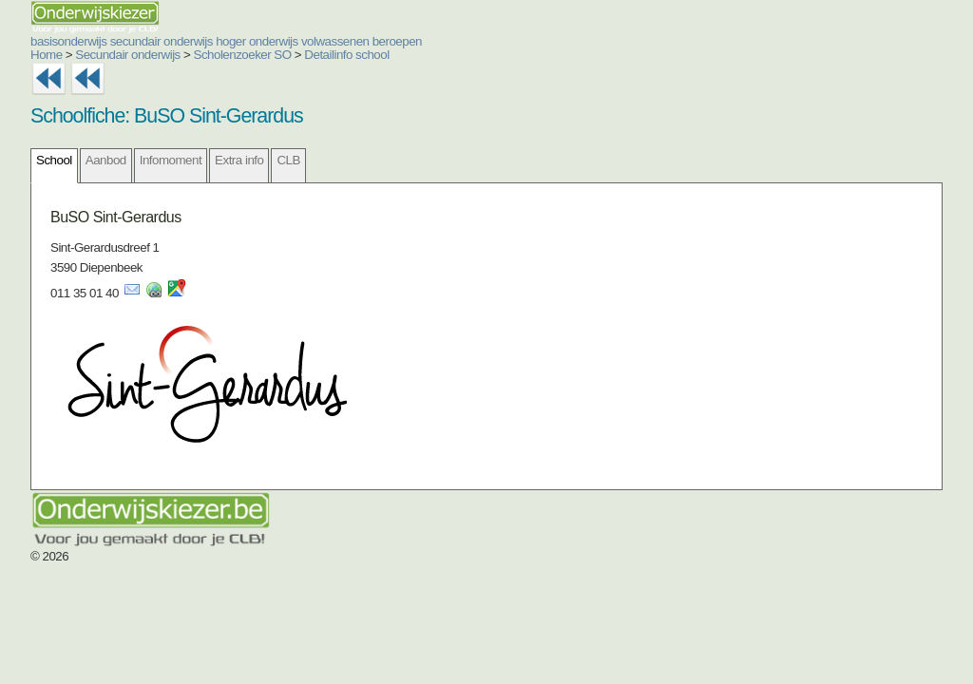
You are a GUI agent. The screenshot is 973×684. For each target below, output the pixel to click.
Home (46, 55)
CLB (288, 160)
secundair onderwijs (161, 41)
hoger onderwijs (257, 41)
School (54, 160)
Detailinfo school (346, 55)
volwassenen (335, 41)
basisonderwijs (68, 41)
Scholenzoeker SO (243, 55)
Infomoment (170, 160)
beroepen (397, 41)
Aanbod (106, 160)
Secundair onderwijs (128, 55)
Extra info (239, 160)
